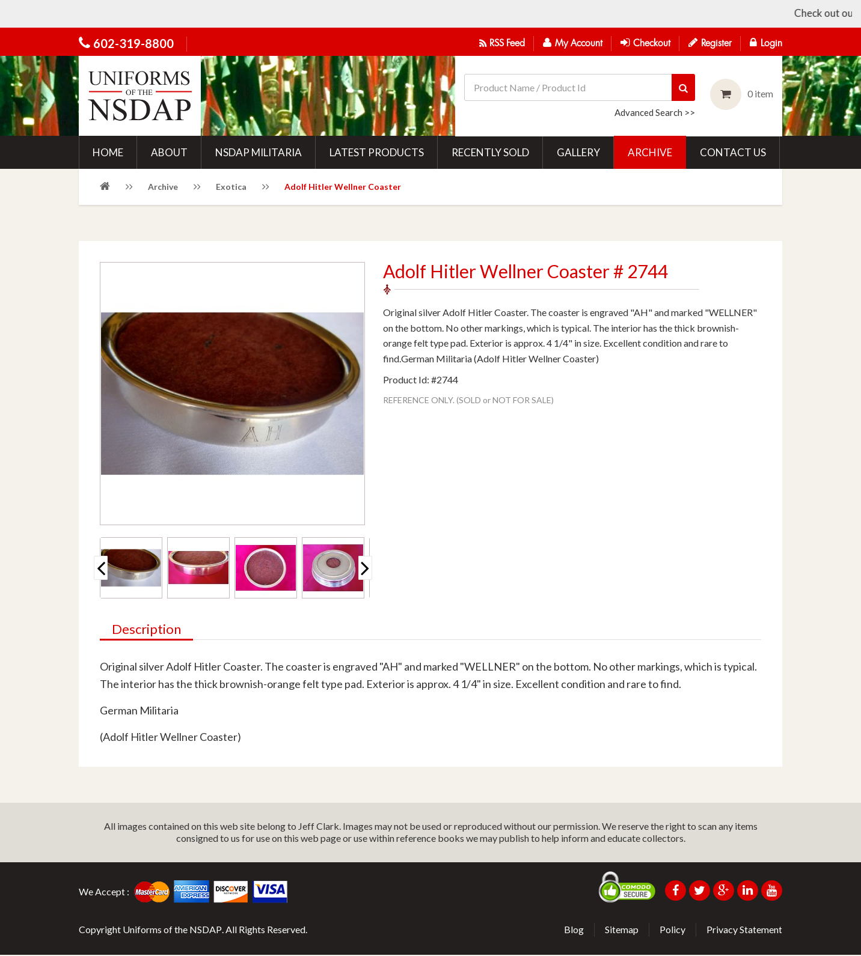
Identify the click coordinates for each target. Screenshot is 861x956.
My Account (572, 42)
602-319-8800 (133, 43)
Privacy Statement (744, 930)
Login (766, 42)
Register (710, 42)
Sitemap (622, 930)
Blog (574, 930)
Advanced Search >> (654, 112)
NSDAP (205, 930)
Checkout (645, 42)
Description (146, 631)
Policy (672, 930)
